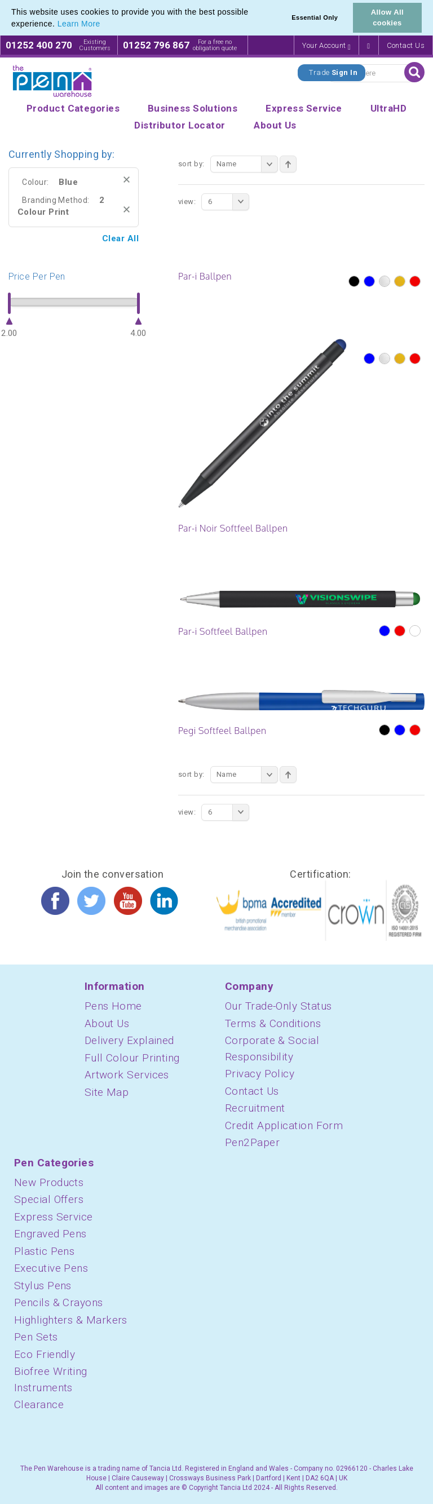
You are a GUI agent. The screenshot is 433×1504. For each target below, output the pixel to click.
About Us (107, 1023)
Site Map (107, 1092)
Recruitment (255, 1108)
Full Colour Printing (132, 1057)
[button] (104, 24)
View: (187, 201)
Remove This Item (126, 179)
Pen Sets (36, 1336)
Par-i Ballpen (205, 276)
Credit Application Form (284, 1125)
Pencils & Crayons (58, 1302)
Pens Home (113, 1005)
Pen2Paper (252, 1142)
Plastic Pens (44, 1251)
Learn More (79, 23)
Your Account (326, 46)
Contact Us (406, 45)
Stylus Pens (43, 1285)
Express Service (53, 1216)
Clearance (39, 1404)
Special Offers (48, 1199)
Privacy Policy (259, 1073)
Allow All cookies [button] (387, 17)
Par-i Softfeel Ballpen (222, 631)
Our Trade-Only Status (278, 1005)
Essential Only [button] (314, 17)
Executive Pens (51, 1268)
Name (247, 164)
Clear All (120, 238)
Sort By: (191, 164)
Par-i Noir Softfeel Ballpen (233, 528)
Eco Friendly (44, 1354)
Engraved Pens (50, 1233)
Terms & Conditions (273, 1023)
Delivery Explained (129, 1040)
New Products (48, 1182)
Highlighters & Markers (70, 1319)
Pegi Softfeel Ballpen (222, 730)
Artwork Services (127, 1074)
